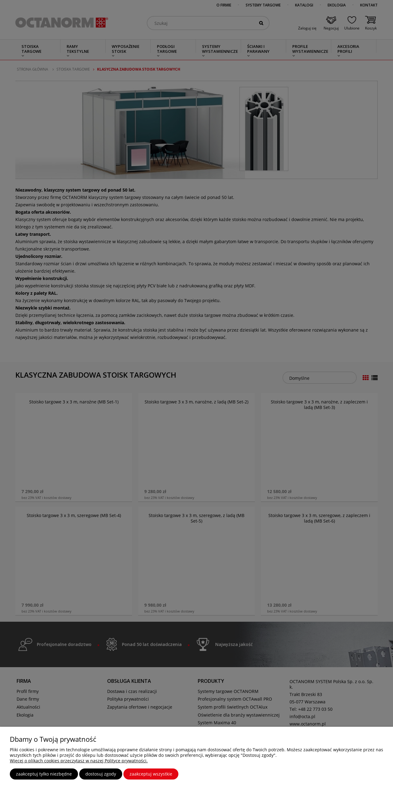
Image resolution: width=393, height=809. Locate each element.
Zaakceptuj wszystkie (151, 774)
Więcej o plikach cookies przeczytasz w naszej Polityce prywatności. (79, 761)
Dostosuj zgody (100, 774)
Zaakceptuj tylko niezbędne (44, 774)
